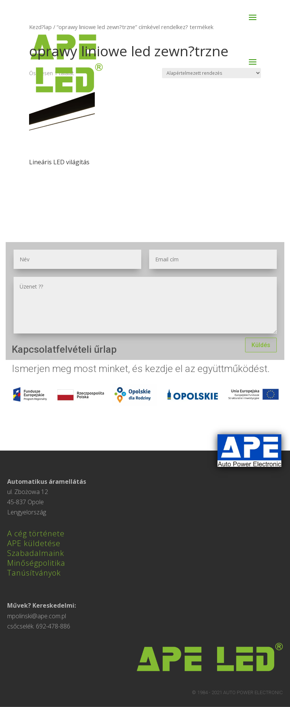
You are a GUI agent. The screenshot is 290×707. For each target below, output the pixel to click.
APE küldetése (33, 543)
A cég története (36, 533)
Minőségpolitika (36, 563)
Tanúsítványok (34, 573)
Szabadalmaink (35, 553)
